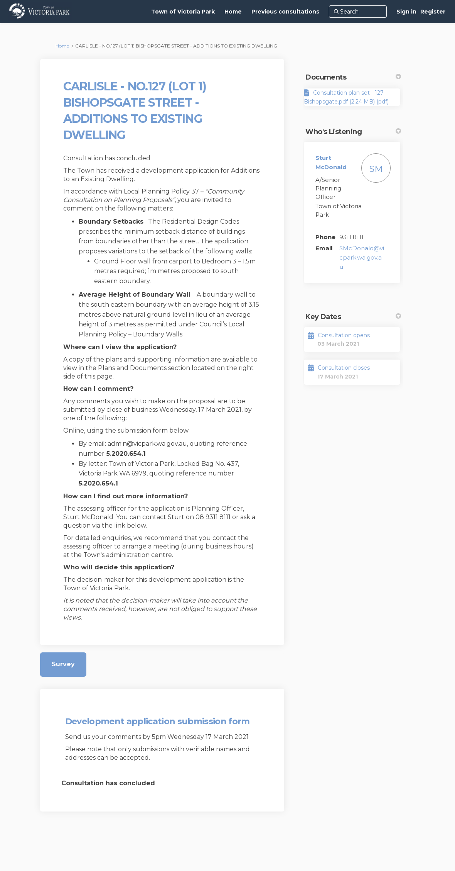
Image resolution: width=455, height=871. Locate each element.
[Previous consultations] (285, 11)
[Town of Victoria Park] (183, 11)
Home (62, 46)
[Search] (358, 11)
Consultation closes (344, 367)
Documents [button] (353, 77)
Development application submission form (157, 721)
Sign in (406, 11)
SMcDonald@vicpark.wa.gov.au (361, 257)
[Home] (233, 11)
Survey (63, 664)
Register (432, 11)
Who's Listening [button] (353, 131)
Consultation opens (344, 335)
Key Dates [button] (353, 316)
